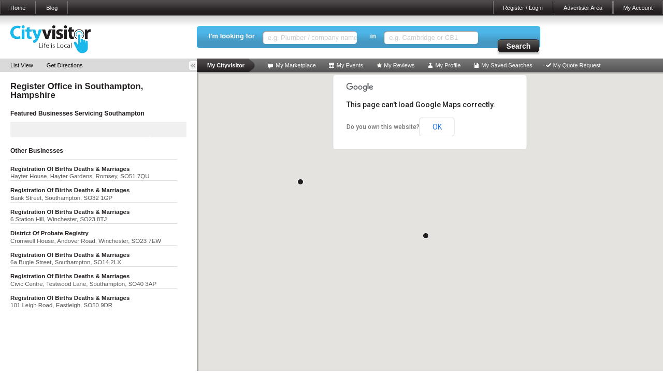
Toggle (196, 65)
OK (437, 127)
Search (519, 46)
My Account (638, 8)
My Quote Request (577, 65)
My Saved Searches (506, 65)
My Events (350, 65)
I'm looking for (232, 36)
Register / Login (523, 8)
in (373, 36)
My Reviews (399, 65)
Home (17, 8)
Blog (51, 8)
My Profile (447, 65)
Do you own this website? (383, 127)
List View (21, 65)
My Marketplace (296, 65)
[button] (426, 236)
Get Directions (65, 65)
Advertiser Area (583, 8)
